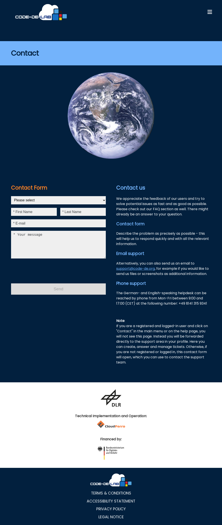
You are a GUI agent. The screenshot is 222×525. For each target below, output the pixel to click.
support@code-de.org (135, 268)
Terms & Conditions (111, 493)
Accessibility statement (111, 501)
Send (58, 294)
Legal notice (111, 517)
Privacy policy (111, 509)
